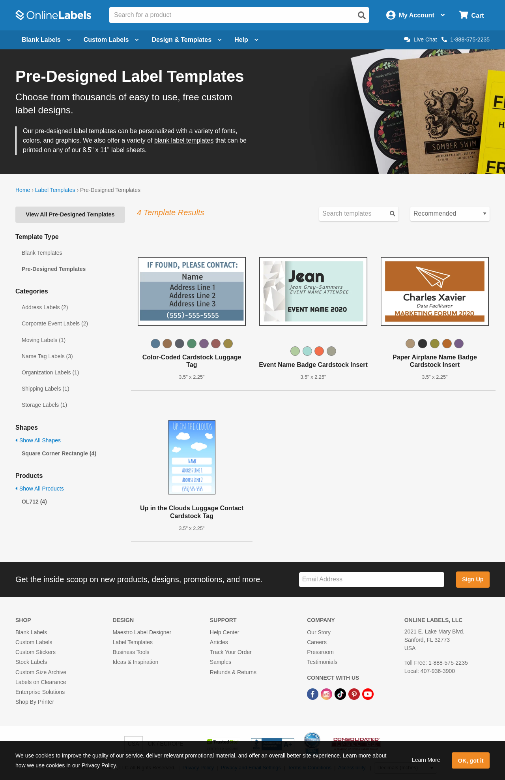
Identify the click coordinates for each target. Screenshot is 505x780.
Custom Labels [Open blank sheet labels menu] (111, 39)
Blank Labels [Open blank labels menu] (46, 39)
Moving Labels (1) (43, 340)
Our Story (319, 632)
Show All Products (39, 488)
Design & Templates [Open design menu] (187, 39)
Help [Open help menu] (246, 39)
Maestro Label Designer (141, 632)
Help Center (224, 632)
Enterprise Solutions (40, 692)
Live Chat (420, 39)
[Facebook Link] (313, 693)
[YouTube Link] (368, 693)
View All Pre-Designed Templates (70, 214)
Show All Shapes (38, 440)
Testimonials (322, 662)
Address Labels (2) (45, 307)
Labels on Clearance (40, 682)
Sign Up (472, 579)
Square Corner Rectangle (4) (59, 453)
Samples (220, 662)
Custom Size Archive (40, 672)
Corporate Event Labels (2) (55, 323)
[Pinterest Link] (354, 693)
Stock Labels (31, 662)
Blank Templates (42, 253)
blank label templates (183, 140)
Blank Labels (31, 632)
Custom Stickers (35, 652)
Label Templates (55, 190)
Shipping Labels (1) (45, 388)
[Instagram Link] (327, 693)
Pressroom (320, 652)
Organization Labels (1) (50, 372)
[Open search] (362, 15)
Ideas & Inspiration (135, 662)
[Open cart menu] (471, 15)
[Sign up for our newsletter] (371, 579)
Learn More (426, 760)
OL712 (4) (34, 501)
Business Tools (130, 652)
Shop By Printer (34, 702)
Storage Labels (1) (44, 405)
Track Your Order (231, 652)
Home (22, 190)
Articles (219, 642)
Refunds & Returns (233, 672)
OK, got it (471, 760)
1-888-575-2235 (465, 39)
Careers (317, 642)
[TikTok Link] (341, 693)
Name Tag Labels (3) (47, 356)
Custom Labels (33, 642)
